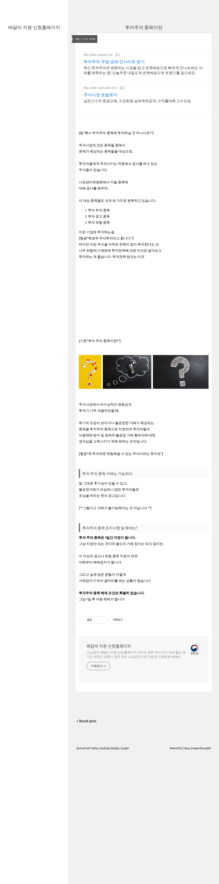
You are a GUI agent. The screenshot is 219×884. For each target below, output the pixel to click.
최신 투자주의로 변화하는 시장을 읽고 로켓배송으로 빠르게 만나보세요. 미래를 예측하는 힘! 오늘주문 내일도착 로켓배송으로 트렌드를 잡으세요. (143, 70)
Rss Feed (81, 748)
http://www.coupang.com (98, 55)
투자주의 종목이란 (143, 27)
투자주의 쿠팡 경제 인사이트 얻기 (114, 61)
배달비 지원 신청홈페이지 (34, 27)
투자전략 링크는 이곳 (128, 257)
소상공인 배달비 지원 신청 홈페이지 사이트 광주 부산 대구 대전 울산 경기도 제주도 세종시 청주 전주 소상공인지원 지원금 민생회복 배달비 (136, 654)
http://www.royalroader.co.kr (100, 88)
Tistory (186, 748)
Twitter (94, 748)
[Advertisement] (144, 298)
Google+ (125, 748)
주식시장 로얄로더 (100, 94)
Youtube (115, 748)
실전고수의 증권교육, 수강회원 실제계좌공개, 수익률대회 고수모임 (137, 101)
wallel (207, 748)
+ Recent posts (86, 721)
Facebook (104, 748)
